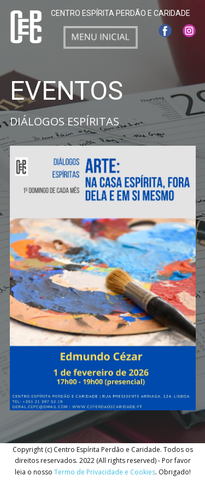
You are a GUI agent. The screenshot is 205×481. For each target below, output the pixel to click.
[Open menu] (100, 37)
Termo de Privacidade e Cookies (104, 472)
